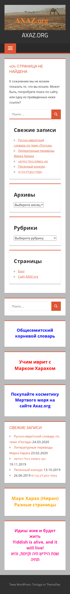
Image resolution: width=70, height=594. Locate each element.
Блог (21, 271)
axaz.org (35, 35)
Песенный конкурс (31, 166)
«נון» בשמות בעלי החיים (33, 161)
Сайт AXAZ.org (28, 277)
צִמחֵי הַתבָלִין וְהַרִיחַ (30, 172)
